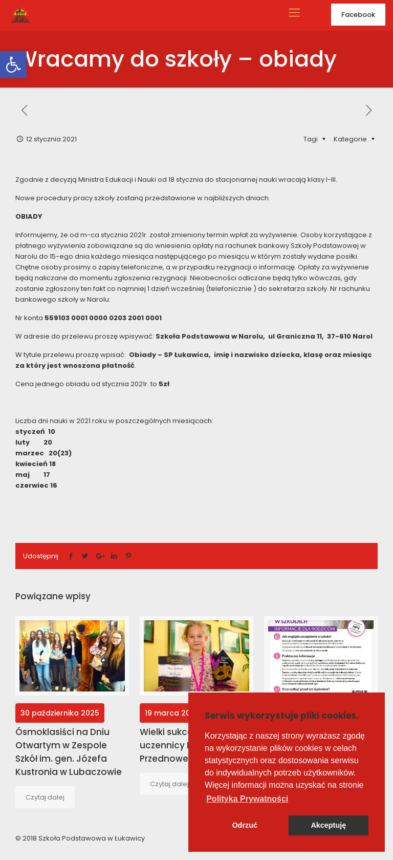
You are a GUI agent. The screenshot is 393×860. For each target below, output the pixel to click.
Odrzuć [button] (244, 825)
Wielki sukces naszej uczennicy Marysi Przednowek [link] (184, 745)
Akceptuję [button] (328, 825)
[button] (247, 799)
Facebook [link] (358, 14)
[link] (13, 64)
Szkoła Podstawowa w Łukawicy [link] (91, 838)
